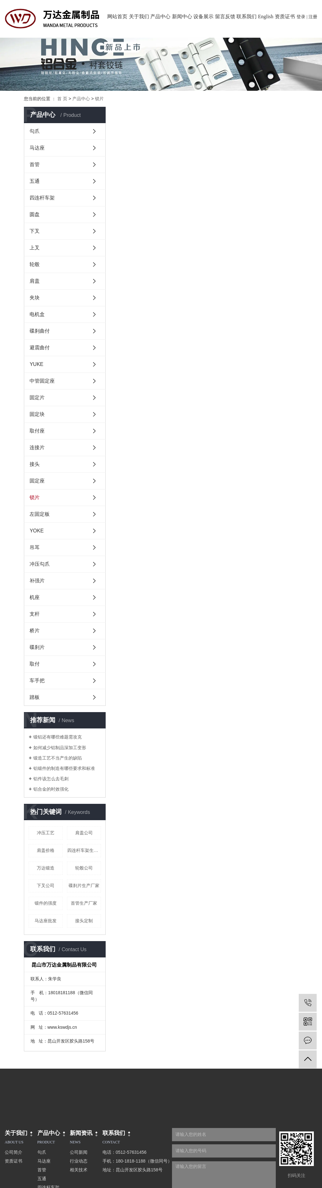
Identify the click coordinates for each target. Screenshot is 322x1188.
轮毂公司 (84, 867)
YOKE (36, 530)
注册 (312, 16)
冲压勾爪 (40, 564)
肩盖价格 (45, 850)
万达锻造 (45, 867)
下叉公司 (45, 885)
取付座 (37, 430)
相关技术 (78, 1169)
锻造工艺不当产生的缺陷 (57, 757)
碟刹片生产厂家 (84, 885)
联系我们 (246, 16)
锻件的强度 (46, 903)
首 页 (62, 98)
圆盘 (35, 214)
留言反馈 (225, 16)
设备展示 (203, 16)
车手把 (37, 680)
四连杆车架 (42, 197)
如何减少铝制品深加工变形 (59, 747)
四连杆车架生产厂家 (84, 850)
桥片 (35, 630)
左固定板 (40, 514)
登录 (301, 16)
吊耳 (35, 547)
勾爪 (35, 131)
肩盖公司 (84, 832)
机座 (35, 597)
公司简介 (13, 1152)
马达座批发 (46, 920)
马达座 (37, 147)
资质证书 (285, 16)
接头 (35, 464)
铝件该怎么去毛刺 (51, 778)
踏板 (35, 697)
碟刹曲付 (40, 331)
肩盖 (35, 281)
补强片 (37, 580)
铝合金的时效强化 (51, 789)
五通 (35, 181)
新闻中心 (182, 16)
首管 (35, 164)
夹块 (35, 297)
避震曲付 (40, 347)
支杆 (35, 614)
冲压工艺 (45, 832)
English (265, 16)
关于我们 (139, 16)
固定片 (37, 397)
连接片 (37, 447)
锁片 (99, 98)
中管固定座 (42, 381)
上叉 (35, 247)
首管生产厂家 (84, 903)
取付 (35, 664)
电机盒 (37, 314)
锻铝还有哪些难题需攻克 (57, 736)
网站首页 (117, 16)
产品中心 (160, 16)
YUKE (36, 364)
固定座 (37, 480)
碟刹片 (37, 647)
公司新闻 (78, 1152)
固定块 (37, 414)
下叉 (35, 231)
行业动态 (78, 1160)
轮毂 (35, 264)
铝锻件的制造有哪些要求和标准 (64, 768)
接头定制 (84, 920)
